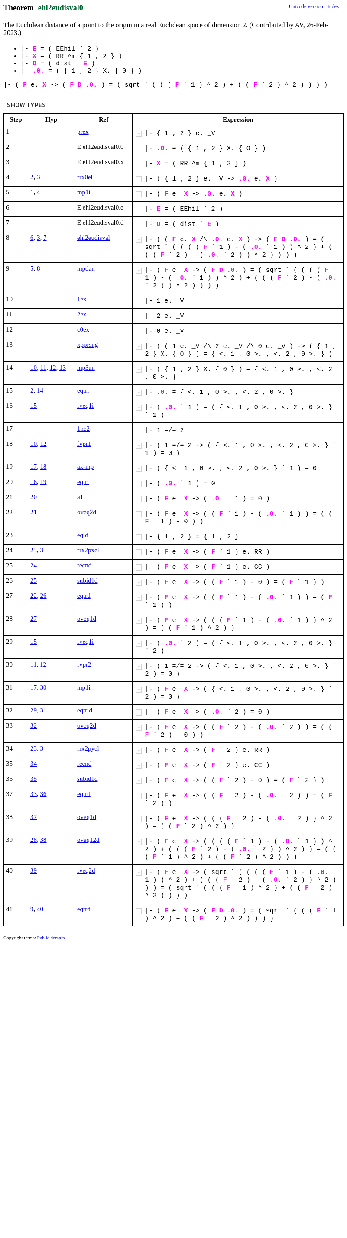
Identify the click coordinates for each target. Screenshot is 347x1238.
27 (33, 618)
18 (43, 466)
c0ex (83, 329)
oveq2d (86, 512)
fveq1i (85, 405)
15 (33, 405)
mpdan (86, 268)
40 (40, 909)
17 (33, 466)
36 (43, 793)
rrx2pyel (88, 748)
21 (33, 512)
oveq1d (86, 618)
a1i (81, 496)
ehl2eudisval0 (60, 7)
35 (33, 778)
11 (43, 367)
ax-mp (85, 466)
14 (40, 390)
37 (33, 816)
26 (43, 595)
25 (33, 580)
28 (33, 839)
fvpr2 (84, 664)
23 (33, 550)
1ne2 (83, 428)
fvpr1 (84, 443)
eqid (82, 535)
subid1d (87, 580)
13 (62, 367)
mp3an (86, 367)
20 (33, 496)
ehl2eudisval (93, 237)
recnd (84, 565)
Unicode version (306, 6)
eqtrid (84, 710)
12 (52, 367)
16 (33, 481)
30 (43, 687)
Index (333, 6)
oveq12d (88, 839)
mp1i (84, 192)
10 (33, 367)
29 (33, 710)
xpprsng (87, 344)
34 (33, 763)
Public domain (51, 937)
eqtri (83, 390)
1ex (82, 299)
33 (33, 793)
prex (83, 131)
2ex (82, 314)
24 (33, 565)
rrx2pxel (88, 550)
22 (33, 595)
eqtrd (84, 595)
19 (43, 481)
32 (33, 725)
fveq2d (86, 870)
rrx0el (85, 177)
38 (43, 839)
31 (43, 710)
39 (33, 870)
